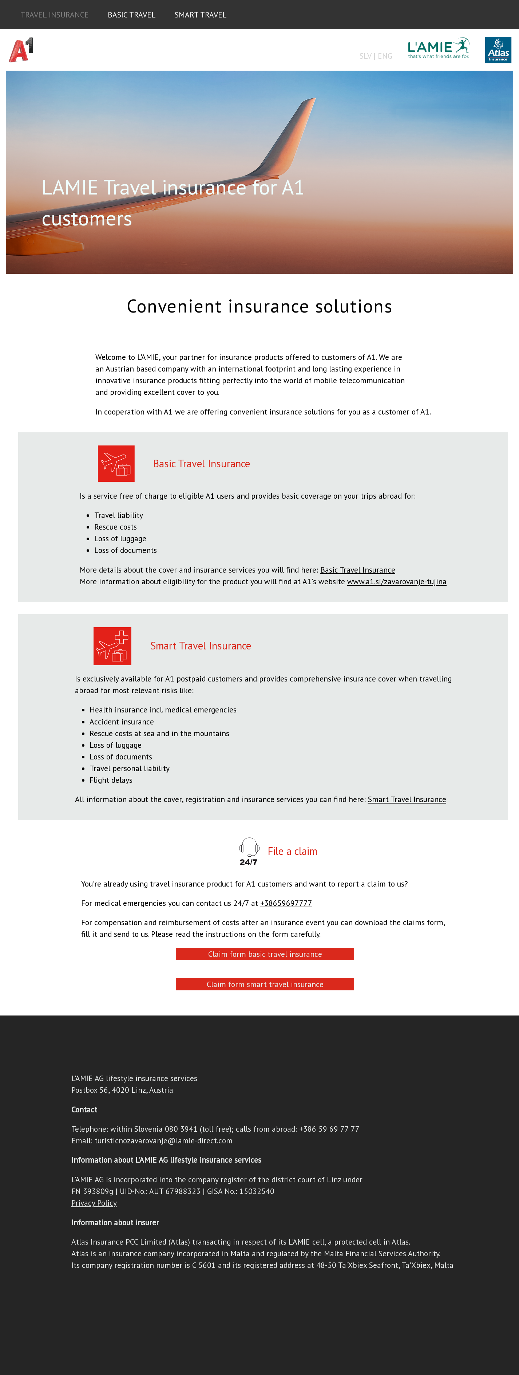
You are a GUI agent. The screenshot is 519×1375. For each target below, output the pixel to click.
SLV (365, 56)
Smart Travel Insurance (407, 799)
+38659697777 (286, 903)
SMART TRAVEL (201, 14)
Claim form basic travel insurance (265, 954)
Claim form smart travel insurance (265, 984)
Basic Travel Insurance (357, 570)
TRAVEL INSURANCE (54, 14)
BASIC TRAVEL (132, 14)
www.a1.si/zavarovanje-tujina (397, 581)
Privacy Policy (94, 1203)
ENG (385, 56)
